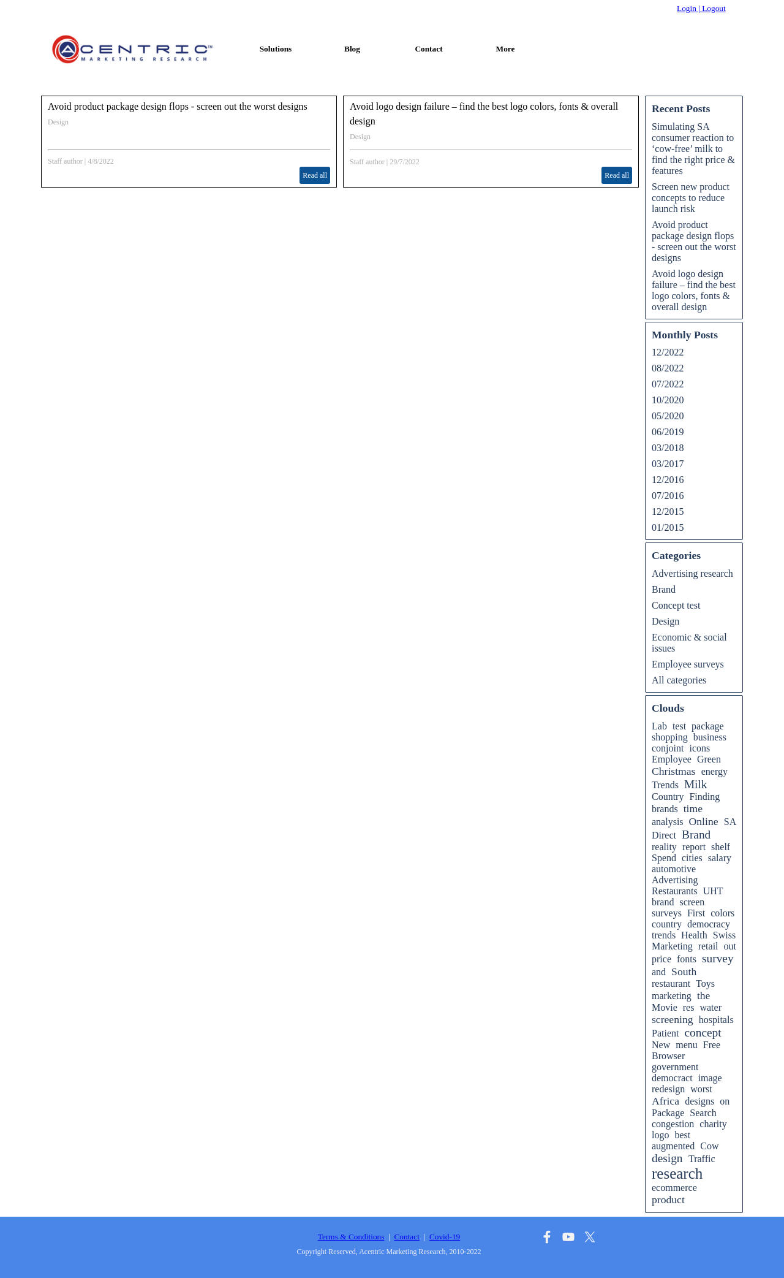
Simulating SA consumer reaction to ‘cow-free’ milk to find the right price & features (693, 148)
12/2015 (668, 511)
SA (730, 821)
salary (719, 858)
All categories (679, 680)
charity (712, 1124)
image (710, 1078)
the (703, 995)
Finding (704, 796)
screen (691, 902)
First (696, 913)
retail (708, 946)
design (667, 1158)
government (675, 1067)
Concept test (676, 605)
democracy (708, 924)
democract (672, 1078)
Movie (664, 1007)
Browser (668, 1056)
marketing (672, 996)
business (709, 737)
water (710, 1007)
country (667, 924)
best (682, 1135)
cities (692, 858)
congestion (673, 1124)
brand (663, 902)
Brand (664, 589)
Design (58, 122)
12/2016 (668, 479)
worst (701, 1089)
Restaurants (675, 891)
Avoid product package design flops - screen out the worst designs (177, 106)
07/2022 (668, 384)
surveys (667, 913)
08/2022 (668, 368)
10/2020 (668, 400)
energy (714, 771)
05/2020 (668, 416)
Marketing (672, 946)
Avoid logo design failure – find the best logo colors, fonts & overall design (694, 290)
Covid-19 (444, 1236)
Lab (659, 726)
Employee (672, 759)
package (707, 726)
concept (702, 1032)
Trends (665, 785)
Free (711, 1045)
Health (694, 935)
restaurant (671, 983)
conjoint (668, 748)
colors (722, 913)
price (661, 959)
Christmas (673, 771)
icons (699, 748)
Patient (665, 1033)
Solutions (276, 48)
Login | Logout (701, 8)
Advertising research (692, 573)
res (689, 1007)
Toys (705, 983)
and (659, 972)
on (724, 1101)
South (683, 971)
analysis (668, 821)
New (661, 1045)
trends (664, 935)
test (679, 726)
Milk (695, 784)
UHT (713, 891)
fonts (686, 959)
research (677, 1173)
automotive (674, 869)
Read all (315, 175)
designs (699, 1101)
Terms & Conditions (351, 1236)
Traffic (701, 1159)
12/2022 (668, 352)
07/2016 (668, 495)
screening (672, 1019)
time (693, 808)
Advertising (675, 880)
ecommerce (674, 1187)
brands (665, 809)
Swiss (724, 935)
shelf (720, 847)
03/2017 (668, 463)
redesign (668, 1089)
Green (709, 759)
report (694, 847)
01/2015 (668, 527)
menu (687, 1045)
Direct (664, 835)
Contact (428, 48)
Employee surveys (688, 664)
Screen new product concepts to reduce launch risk (690, 197)
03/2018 (668, 448)
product (668, 1199)
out (730, 946)
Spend (664, 858)
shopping (670, 737)
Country (668, 796)
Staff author (65, 161)
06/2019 (668, 432)
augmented (673, 1146)
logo (660, 1135)
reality (664, 847)
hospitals (716, 1019)
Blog (352, 48)
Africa (665, 1101)
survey (718, 958)
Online (703, 821)
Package (668, 1113)
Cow (709, 1146)
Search (703, 1113)
